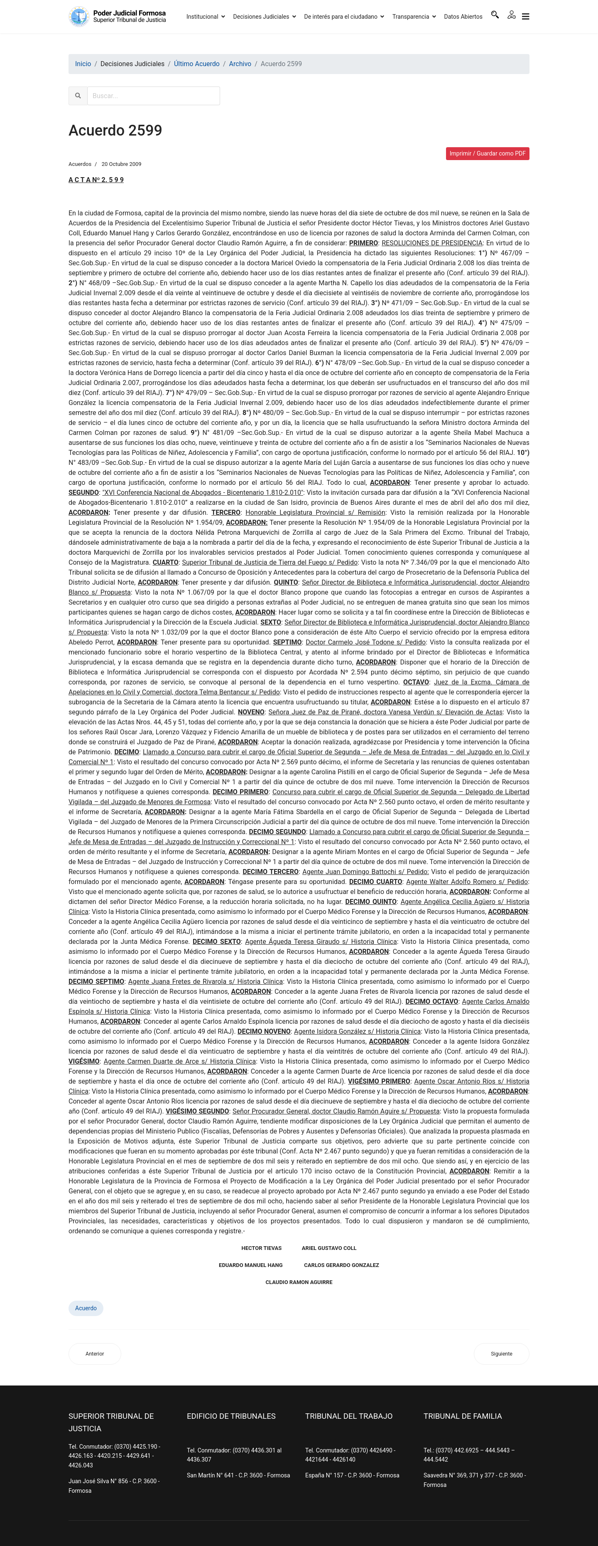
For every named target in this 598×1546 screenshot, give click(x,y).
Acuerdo (86, 1308)
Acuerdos (80, 164)
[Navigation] (525, 16)
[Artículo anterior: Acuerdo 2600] (95, 1354)
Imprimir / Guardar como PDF (488, 153)
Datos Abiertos (463, 16)
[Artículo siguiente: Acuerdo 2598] (501, 1354)
